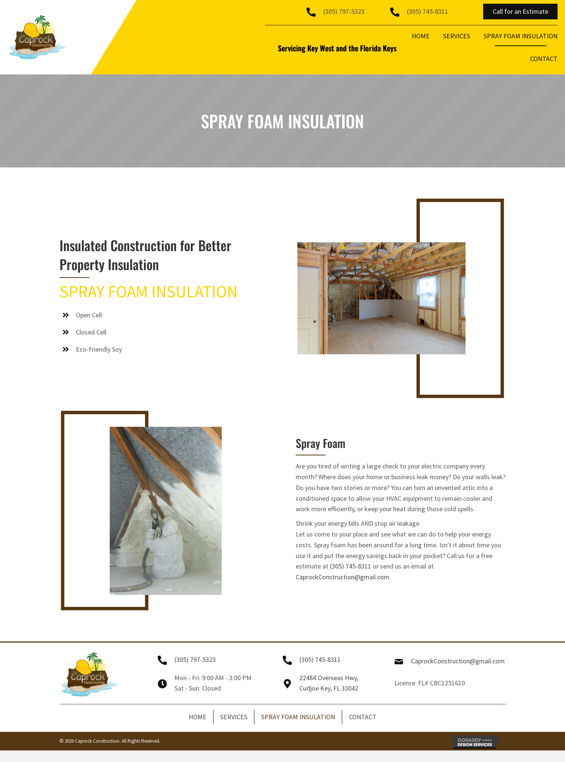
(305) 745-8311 (427, 11)
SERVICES (233, 717)
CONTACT (362, 717)
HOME (197, 717)
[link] (420, 38)
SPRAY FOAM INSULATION (298, 717)
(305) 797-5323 (344, 11)
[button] (520, 11)
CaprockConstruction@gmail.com (342, 577)
